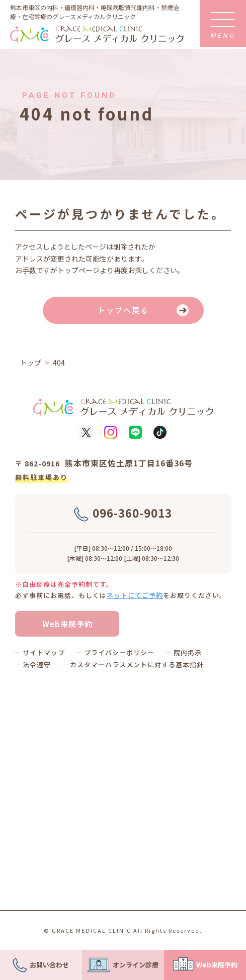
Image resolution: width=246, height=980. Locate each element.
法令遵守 (37, 664)
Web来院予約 (67, 624)
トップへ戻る (123, 310)
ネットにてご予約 (135, 595)
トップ (30, 362)
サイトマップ (44, 652)
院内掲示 (188, 652)
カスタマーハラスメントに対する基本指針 (137, 664)
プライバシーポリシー (119, 652)
